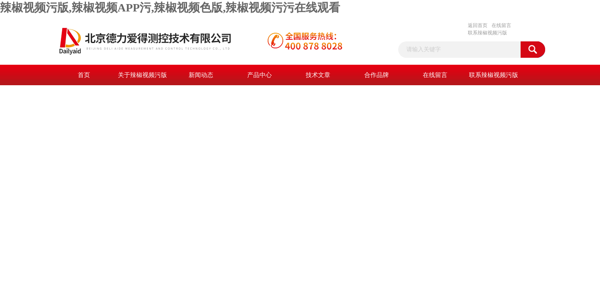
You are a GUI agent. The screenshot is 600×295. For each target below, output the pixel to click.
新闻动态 (201, 75)
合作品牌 (376, 75)
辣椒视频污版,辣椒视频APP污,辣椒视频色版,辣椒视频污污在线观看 (170, 7)
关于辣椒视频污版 (142, 75)
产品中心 (259, 75)
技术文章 (318, 75)
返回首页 (477, 25)
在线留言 (501, 25)
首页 (84, 75)
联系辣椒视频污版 (487, 33)
